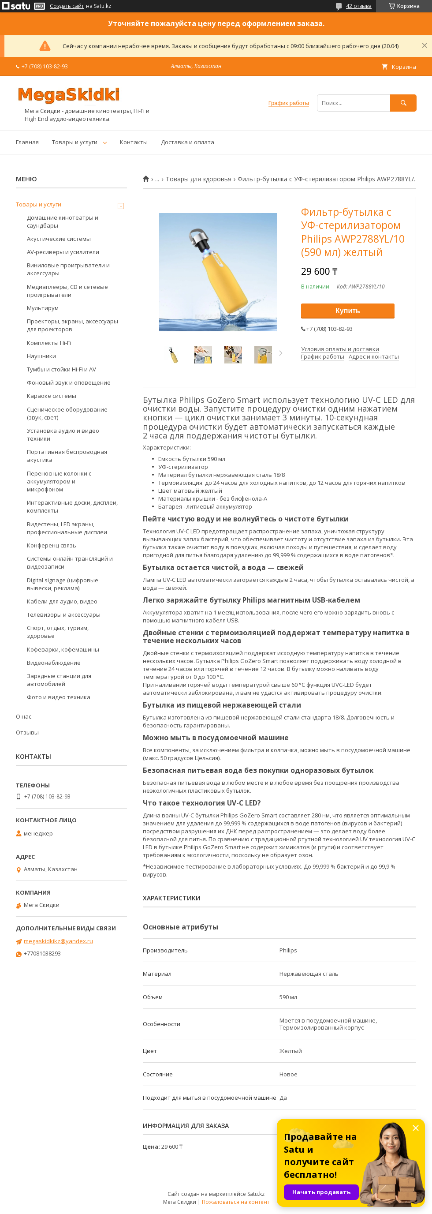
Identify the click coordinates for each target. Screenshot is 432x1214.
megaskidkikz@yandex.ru (58, 940)
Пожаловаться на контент (235, 1202)
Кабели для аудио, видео (62, 601)
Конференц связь (51, 545)
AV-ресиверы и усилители (63, 252)
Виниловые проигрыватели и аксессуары (68, 269)
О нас (23, 716)
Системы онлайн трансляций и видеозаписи (70, 562)
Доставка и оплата (187, 142)
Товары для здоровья (198, 179)
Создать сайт (67, 6)
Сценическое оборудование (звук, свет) (67, 413)
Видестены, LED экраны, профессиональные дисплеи (67, 528)
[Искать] (403, 103)
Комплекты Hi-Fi (49, 343)
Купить (347, 311)
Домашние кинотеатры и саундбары (62, 221)
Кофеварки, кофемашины (63, 649)
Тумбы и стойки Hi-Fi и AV (61, 369)
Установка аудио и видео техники (63, 434)
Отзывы (27, 732)
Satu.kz (255, 1194)
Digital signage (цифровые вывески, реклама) (62, 584)
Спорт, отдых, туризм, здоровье (58, 632)
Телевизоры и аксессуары (64, 614)
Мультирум (43, 308)
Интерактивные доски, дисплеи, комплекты (72, 506)
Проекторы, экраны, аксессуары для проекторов (72, 325)
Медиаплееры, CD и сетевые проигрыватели (67, 291)
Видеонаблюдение (54, 663)
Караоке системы (51, 396)
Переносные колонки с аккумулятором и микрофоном (59, 481)
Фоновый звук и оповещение (69, 382)
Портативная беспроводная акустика (67, 456)
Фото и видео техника (58, 697)
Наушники (41, 356)
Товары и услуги (74, 142)
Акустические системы (59, 239)
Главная (27, 142)
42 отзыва (359, 6)
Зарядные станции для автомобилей (59, 680)
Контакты (134, 142)
